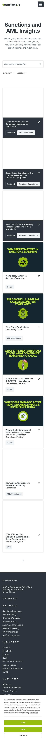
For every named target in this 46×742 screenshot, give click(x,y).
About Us (6, 684)
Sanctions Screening (12, 611)
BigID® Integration (11, 635)
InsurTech (6, 651)
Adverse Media (9, 621)
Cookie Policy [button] (21, 710)
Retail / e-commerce (12, 661)
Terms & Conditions (11, 687)
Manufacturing (9, 665)
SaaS (4, 658)
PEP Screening (9, 614)
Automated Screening (12, 625)
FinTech (6, 647)
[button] (41, 4)
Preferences (23, 736)
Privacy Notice (9, 691)
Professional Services (12, 668)
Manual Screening (10, 628)
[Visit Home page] (11, 4)
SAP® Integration (10, 632)
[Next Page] (23, 560)
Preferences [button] (34, 713)
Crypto (5, 654)
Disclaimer (7, 694)
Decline (22, 729)
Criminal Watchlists (11, 618)
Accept (23, 723)
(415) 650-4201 (9, 598)
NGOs (5, 672)
